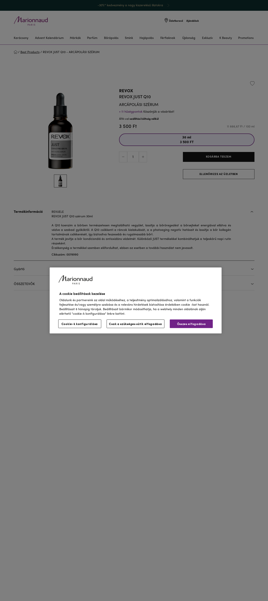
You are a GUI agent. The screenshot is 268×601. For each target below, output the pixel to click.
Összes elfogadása (191, 324)
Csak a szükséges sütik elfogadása (135, 324)
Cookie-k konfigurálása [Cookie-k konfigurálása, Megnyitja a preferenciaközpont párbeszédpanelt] (79, 324)
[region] (136, 300)
